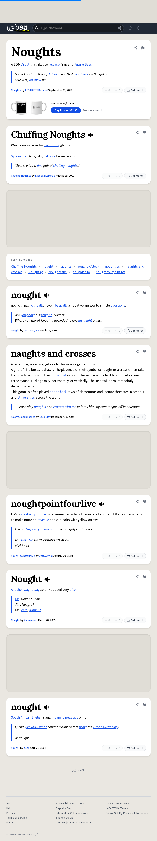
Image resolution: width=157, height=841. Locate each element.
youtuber (40, 514)
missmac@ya (31, 331)
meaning (58, 717)
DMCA (9, 823)
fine (39, 165)
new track (81, 74)
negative (71, 717)
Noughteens (57, 272)
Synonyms (18, 156)
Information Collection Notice (73, 813)
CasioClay (45, 417)
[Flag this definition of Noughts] (143, 48)
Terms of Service (16, 818)
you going (28, 315)
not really (36, 305)
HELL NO (27, 540)
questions (118, 305)
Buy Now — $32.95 (66, 110)
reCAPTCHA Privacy (117, 804)
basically (61, 305)
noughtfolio (81, 272)
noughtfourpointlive (110, 272)
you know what (36, 727)
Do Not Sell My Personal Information (127, 813)
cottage (49, 156)
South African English (26, 717)
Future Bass (83, 64)
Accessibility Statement (70, 804)
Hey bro (31, 529)
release (54, 64)
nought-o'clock (88, 266)
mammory (51, 145)
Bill (17, 599)
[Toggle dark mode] (138, 28)
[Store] (129, 28)
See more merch (92, 110)
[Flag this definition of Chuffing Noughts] (144, 132)
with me (70, 406)
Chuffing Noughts (21, 176)
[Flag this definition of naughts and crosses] (144, 351)
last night (85, 320)
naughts (65, 266)
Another (17, 589)
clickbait (27, 514)
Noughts (16, 90)
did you (53, 74)
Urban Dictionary (105, 727)
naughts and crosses (23, 417)
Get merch (135, 90)
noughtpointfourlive (23, 556)
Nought (15, 620)
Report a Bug (63, 808)
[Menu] (147, 28)
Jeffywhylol (46, 556)
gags (26, 748)
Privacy (10, 813)
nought (48, 266)
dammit (35, 610)
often (73, 589)
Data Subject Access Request (73, 823)
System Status (64, 818)
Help (9, 808)
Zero (24, 610)
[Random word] (119, 28)
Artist (25, 64)
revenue (43, 519)
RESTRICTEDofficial (36, 90)
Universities (26, 397)
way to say (31, 589)
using (83, 727)
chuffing (59, 165)
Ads (8, 804)
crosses (58, 406)
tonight (46, 315)
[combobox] (78, 28)
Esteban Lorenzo (45, 176)
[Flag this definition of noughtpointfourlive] (144, 501)
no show (35, 79)
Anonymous (31, 620)
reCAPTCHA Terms (117, 808)
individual (59, 375)
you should (45, 529)
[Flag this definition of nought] (144, 293)
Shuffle (78, 771)
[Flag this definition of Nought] (144, 577)
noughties (112, 266)
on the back (58, 391)
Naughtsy (35, 272)
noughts (71, 165)
